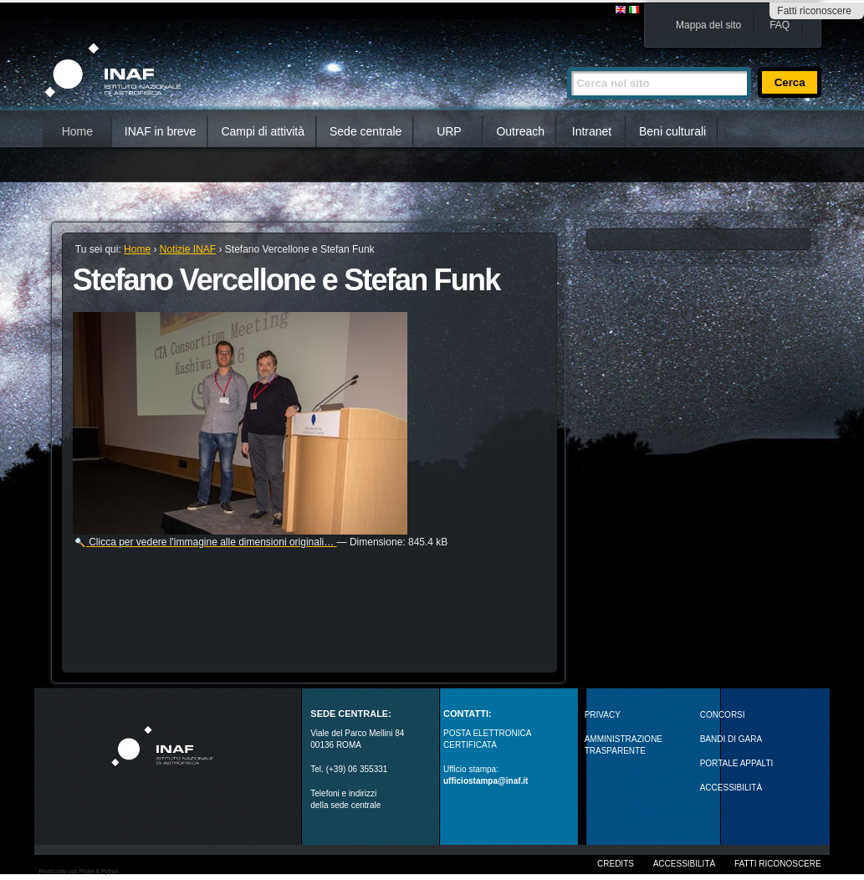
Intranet (591, 131)
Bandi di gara (731, 739)
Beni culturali (672, 131)
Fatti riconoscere (814, 11)
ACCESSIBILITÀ (731, 787)
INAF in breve (161, 131)
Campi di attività (262, 131)
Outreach (520, 131)
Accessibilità (684, 863)
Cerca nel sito (566, 59)
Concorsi (722, 714)
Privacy (603, 714)
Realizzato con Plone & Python (79, 871)
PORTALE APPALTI (737, 763)
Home (77, 131)
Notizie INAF (188, 249)
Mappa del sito (708, 25)
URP (449, 131)
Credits (615, 863)
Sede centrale (365, 131)
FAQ (779, 25)
